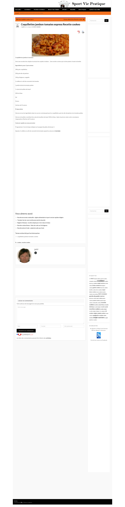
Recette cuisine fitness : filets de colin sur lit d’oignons (32, 225)
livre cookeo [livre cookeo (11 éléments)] (99, 289)
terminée (57, 131)
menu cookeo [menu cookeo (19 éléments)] (92, 292)
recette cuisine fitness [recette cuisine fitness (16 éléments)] (99, 304)
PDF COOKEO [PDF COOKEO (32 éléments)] (102, 294)
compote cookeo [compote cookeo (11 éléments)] (93, 281)
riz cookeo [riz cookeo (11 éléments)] (102, 311)
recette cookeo (26, 242)
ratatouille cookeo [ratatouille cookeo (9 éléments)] (97, 302)
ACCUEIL (18, 9)
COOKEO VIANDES (36, 27)
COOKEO (27, 9)
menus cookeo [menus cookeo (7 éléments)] (99, 292)
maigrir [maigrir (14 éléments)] (103, 289)
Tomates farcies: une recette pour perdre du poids (31, 220)
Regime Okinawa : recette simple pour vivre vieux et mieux (33, 222)
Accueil (17, 13)
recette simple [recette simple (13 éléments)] (103, 309)
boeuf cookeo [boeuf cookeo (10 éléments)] (97, 278)
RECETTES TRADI (54, 9)
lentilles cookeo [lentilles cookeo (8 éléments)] (92, 289)
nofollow (48, 338)
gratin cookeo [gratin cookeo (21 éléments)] (96, 287)
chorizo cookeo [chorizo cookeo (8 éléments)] (103, 278)
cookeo (19, 242)
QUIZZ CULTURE (94, 9)
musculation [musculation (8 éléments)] (95, 294)
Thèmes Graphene (28, 502)
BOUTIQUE (83, 9)
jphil (23, 27)
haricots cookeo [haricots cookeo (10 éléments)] (104, 287)
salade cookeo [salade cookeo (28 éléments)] (101, 313)
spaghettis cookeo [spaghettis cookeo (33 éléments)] (98, 315)
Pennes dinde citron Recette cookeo (73, 19)
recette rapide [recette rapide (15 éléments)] (104, 307)
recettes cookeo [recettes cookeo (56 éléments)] (94, 309)
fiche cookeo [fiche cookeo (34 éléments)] (96, 285)
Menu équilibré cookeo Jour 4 (25, 19)
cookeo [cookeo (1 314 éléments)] (100, 280)
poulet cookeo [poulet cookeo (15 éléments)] (96, 300)
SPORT (65, 9)
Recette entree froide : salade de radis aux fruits (30, 228)
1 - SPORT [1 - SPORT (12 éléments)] (91, 278)
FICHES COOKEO (40, 9)
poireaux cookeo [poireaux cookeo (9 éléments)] (93, 298)
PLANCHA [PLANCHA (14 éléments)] (102, 296)
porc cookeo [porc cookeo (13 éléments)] (99, 298)
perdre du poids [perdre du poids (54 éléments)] (94, 296)
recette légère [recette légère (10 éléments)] (97, 307)
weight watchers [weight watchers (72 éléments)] (99, 317)
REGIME (73, 9)
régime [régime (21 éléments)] (95, 313)
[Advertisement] (50, 185)
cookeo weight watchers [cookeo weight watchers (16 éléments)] (99, 283)
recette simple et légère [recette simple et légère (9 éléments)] (94, 311)
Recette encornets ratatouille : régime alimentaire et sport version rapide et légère (40, 217)
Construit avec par (19, 502)
